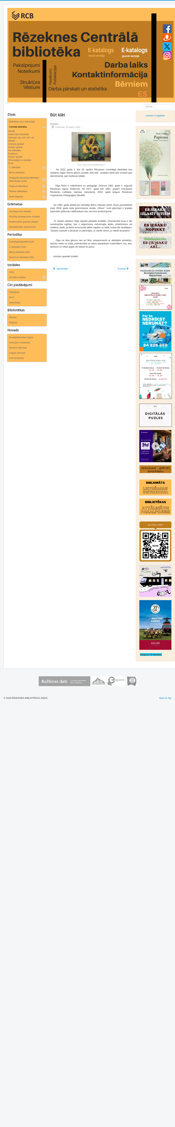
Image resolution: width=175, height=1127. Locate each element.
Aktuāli (11, 131)
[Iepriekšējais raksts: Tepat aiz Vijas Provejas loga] (60, 268)
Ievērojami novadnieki (19, 342)
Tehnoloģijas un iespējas (20, 160)
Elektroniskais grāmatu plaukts (23, 222)
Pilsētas (13, 317)
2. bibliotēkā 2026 (17, 247)
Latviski (149, 115)
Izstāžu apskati (15, 147)
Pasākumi (13, 153)
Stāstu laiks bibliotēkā (18, 134)
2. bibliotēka (15, 167)
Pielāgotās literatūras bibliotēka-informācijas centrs (24, 179)
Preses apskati (15, 157)
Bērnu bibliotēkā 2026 (19, 252)
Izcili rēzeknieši (16, 358)
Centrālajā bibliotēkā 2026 (21, 242)
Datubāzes (14, 292)
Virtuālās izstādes (17, 277)
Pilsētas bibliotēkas (18, 191)
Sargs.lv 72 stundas (151, 654)
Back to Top (165, 698)
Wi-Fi (11, 297)
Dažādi (11, 141)
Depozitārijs (14, 302)
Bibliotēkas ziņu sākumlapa (22, 121)
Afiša (11, 272)
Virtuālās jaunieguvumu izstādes (24, 216)
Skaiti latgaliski (16, 196)
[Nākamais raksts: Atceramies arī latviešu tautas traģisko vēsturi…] (123, 268)
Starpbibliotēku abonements (22, 227)
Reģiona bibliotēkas (18, 186)
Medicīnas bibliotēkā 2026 (21, 257)
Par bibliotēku (14, 150)
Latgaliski (160, 115)
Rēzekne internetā (17, 348)
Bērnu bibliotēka (16, 172)
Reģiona (13, 322)
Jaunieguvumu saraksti (20, 211)
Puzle (11, 163)
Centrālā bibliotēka (18, 127)
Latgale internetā (17, 353)
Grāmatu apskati (16, 144)
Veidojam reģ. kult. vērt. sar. (21, 137)
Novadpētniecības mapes (21, 337)
